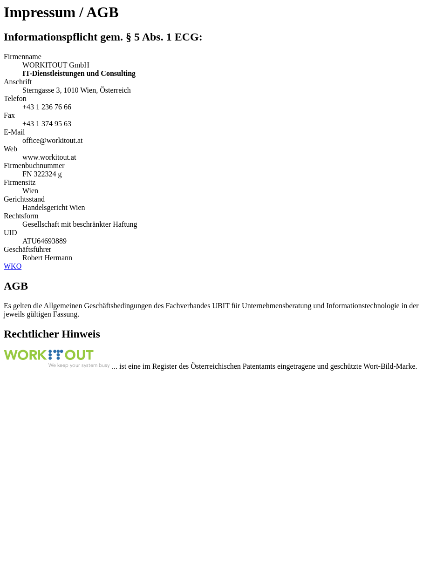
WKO (12, 266)
